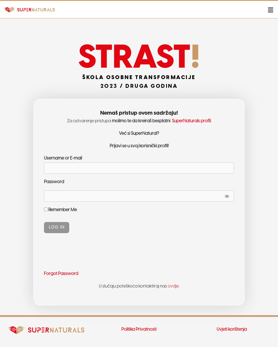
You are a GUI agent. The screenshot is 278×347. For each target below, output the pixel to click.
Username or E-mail (63, 158)
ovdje (173, 286)
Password (54, 182)
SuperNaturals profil (191, 121)
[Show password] (227, 196)
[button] (270, 10)
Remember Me (60, 210)
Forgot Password (61, 273)
